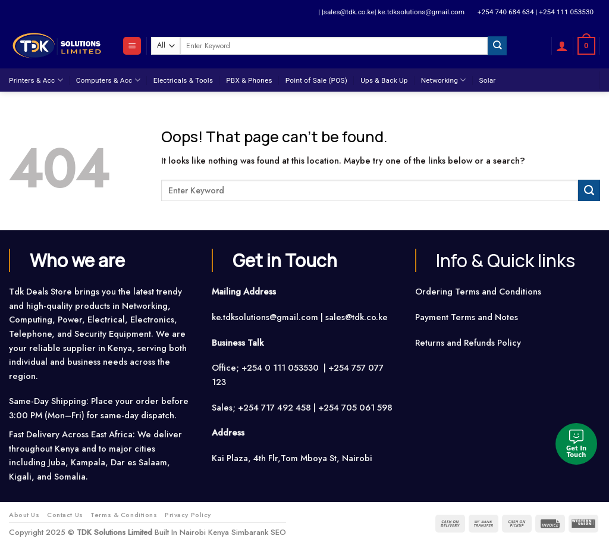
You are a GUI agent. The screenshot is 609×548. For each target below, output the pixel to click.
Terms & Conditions (123, 514)
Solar (487, 80)
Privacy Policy (188, 514)
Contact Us (65, 514)
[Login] (562, 46)
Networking (443, 80)
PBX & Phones (249, 80)
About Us (24, 514)
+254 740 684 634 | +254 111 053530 (536, 12)
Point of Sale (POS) (316, 80)
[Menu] (131, 46)
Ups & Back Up (384, 80)
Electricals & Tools (183, 80)
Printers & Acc (36, 80)
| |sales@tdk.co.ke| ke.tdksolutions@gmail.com (391, 12)
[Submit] (497, 45)
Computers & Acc (108, 80)
